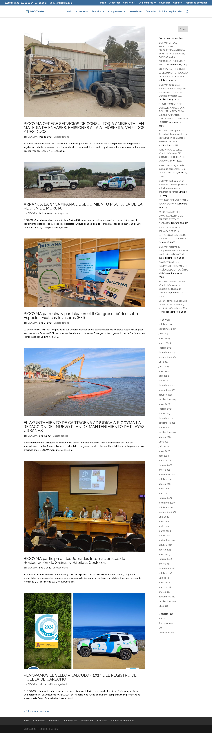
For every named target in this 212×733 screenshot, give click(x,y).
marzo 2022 (165, 460)
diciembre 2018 (167, 568)
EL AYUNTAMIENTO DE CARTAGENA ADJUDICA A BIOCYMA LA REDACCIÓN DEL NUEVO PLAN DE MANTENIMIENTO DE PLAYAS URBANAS (84, 426)
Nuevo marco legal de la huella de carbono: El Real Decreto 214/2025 (172, 169)
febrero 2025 (165, 348)
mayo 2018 (164, 582)
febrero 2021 (165, 498)
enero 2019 (164, 564)
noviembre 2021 (167, 474)
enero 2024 (164, 380)
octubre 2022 (165, 427)
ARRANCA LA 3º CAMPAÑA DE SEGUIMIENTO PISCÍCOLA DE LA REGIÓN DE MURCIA (83, 206)
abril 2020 (164, 526)
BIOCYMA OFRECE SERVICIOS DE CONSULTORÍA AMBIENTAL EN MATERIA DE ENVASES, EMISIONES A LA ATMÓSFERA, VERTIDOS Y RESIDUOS (84, 127)
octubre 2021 (165, 479)
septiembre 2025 (167, 329)
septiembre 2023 (167, 399)
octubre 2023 (165, 395)
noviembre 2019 (167, 540)
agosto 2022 (165, 437)
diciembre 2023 (167, 385)
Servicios (128, 3)
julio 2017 (163, 606)
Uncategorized (61, 137)
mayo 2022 (164, 451)
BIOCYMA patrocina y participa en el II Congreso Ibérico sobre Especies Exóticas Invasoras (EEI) (82, 315)
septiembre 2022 (167, 432)
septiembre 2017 (167, 601)
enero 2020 (164, 535)
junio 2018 (164, 578)
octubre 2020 (166, 507)
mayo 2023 (164, 404)
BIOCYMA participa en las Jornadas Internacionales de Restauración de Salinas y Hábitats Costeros (74, 560)
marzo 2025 (165, 343)
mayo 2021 (164, 488)
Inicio (103, 3)
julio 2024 (164, 362)
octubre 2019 (165, 545)
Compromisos (146, 3)
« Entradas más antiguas (36, 711)
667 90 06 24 (27, 3)
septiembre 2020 (167, 512)
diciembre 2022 (167, 418)
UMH (161, 628)
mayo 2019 (164, 554)
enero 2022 (164, 470)
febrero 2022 (165, 465)
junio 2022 (164, 446)
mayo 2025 (164, 338)
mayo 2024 (164, 371)
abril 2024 (164, 376)
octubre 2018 (165, 573)
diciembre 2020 (167, 503)
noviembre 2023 (167, 390)
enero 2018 (164, 592)
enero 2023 (164, 413)
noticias (163, 618)
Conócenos (114, 3)
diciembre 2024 (167, 352)
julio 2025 (163, 333)
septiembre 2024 (167, 357)
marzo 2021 (165, 493)
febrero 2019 (165, 559)
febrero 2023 (165, 409)
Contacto (178, 3)
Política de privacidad (196, 3)
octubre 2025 (165, 324)
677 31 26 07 (41, 3)
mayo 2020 (164, 521)
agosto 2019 (165, 549)
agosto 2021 (165, 484)
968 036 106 (13, 3)
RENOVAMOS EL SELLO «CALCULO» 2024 (80, 677)
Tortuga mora (166, 623)
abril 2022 (164, 456)
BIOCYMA (32, 137)
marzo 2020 (165, 531)
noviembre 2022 (167, 423)
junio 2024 (164, 366)
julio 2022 (163, 442)
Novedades (164, 3)
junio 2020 (164, 517)
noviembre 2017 (167, 596)
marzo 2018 (165, 587)
